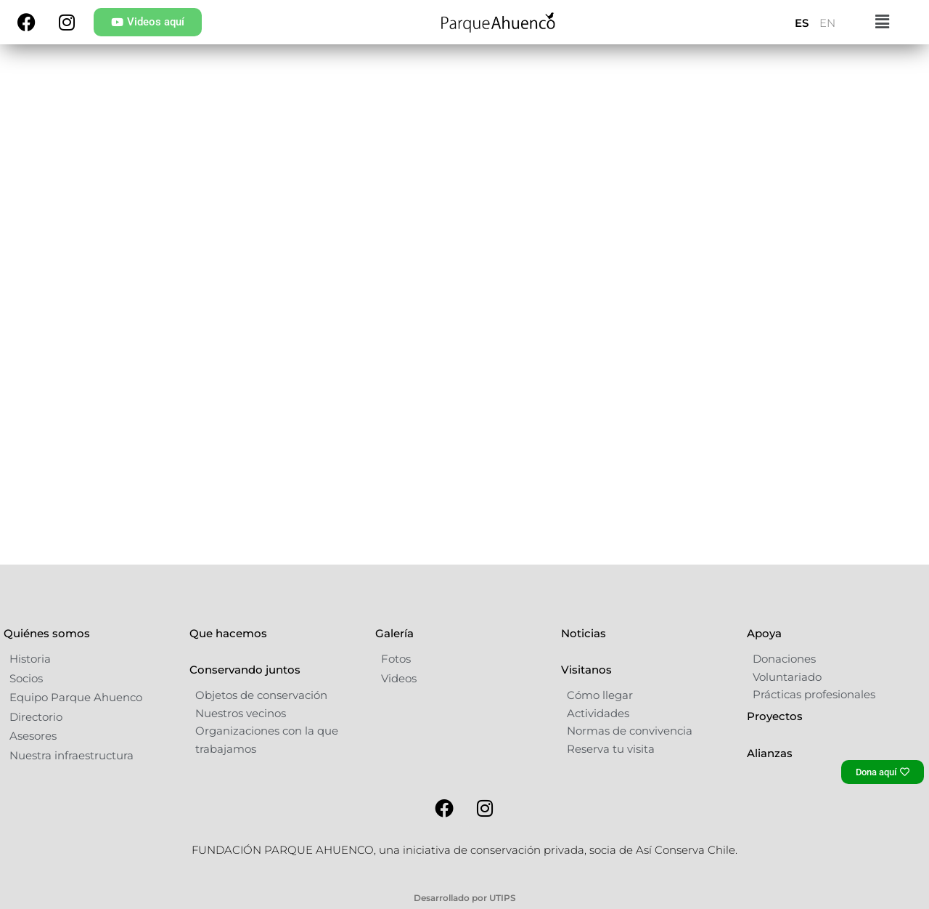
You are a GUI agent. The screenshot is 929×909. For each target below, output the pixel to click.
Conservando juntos (244, 706)
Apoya (764, 669)
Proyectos (775, 752)
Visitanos (586, 706)
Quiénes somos (47, 669)
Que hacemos (228, 669)
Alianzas (770, 789)
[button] (882, 22)
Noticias (583, 669)
